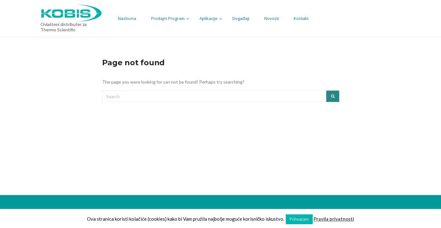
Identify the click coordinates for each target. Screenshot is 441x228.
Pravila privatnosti (334, 219)
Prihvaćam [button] (299, 219)
